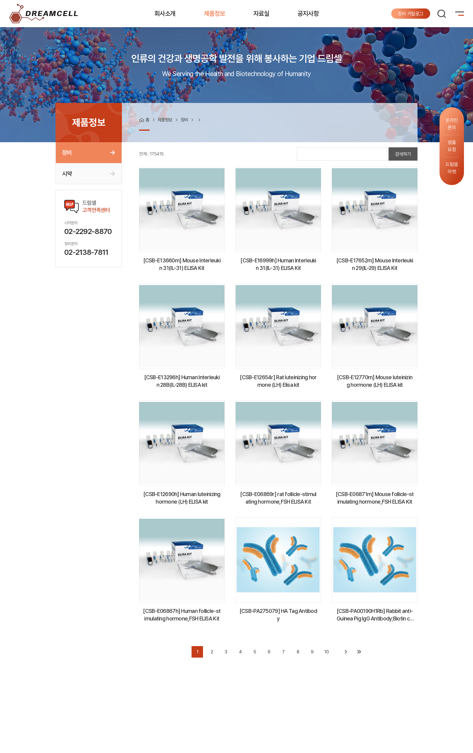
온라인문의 (452, 123)
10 (326, 652)
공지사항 (308, 13)
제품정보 (214, 13)
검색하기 (403, 154)
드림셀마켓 (452, 168)
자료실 (261, 13)
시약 (66, 173)
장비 (66, 152)
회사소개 (165, 13)
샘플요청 (452, 145)
